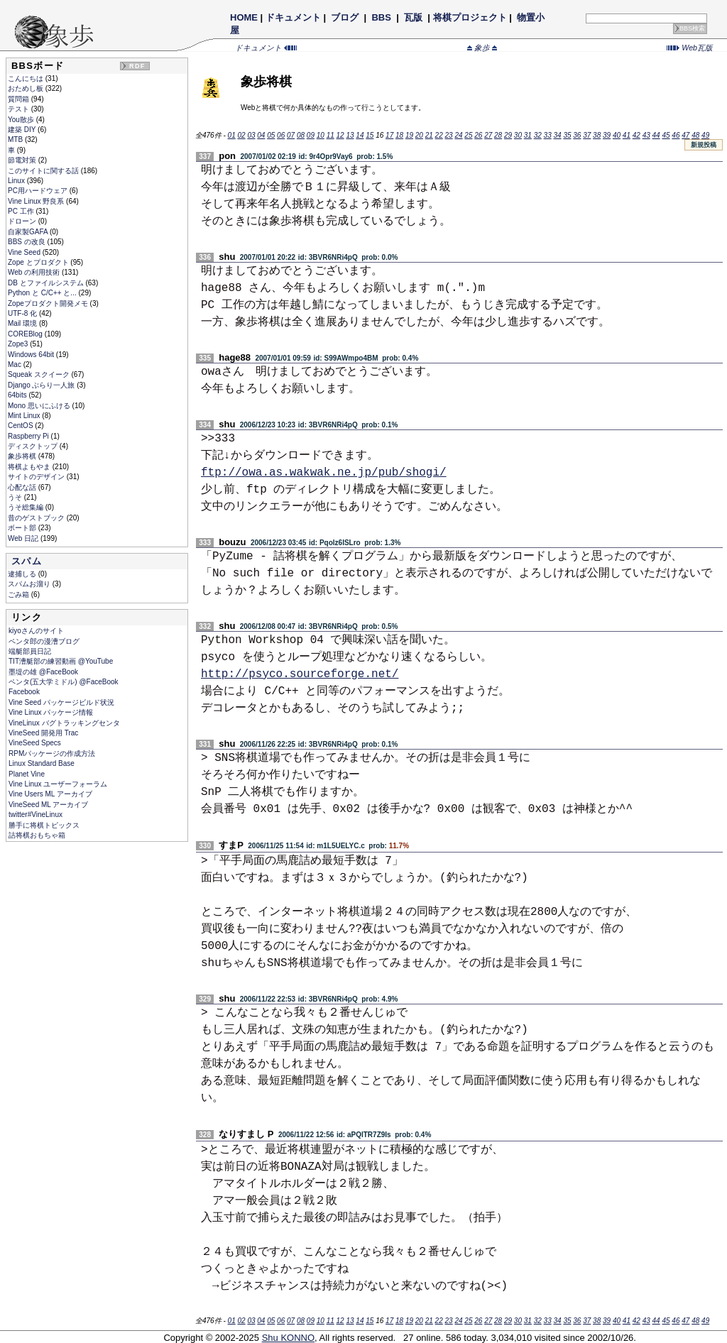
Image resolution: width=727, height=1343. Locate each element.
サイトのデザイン (37, 477)
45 (665, 135)
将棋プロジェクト (470, 17)
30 (518, 135)
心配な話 (23, 487)
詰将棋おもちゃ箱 (37, 835)
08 (301, 135)
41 (626, 135)
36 (577, 135)
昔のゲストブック (37, 518)
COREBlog (26, 334)
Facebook (24, 692)
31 (528, 135)
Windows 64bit (32, 354)
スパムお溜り (30, 584)
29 (508, 135)
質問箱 (19, 99)
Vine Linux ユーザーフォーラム (58, 784)
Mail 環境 (23, 323)
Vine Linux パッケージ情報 (51, 712)
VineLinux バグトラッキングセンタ (64, 723)
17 (389, 135)
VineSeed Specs (35, 743)
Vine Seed (25, 252)
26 (478, 135)
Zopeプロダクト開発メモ (49, 303)
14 (360, 135)
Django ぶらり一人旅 (42, 385)
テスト (19, 109)
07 (291, 135)
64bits (18, 395)
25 (468, 135)
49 (705, 135)
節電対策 (23, 160)
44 (656, 135)
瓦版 (413, 17)
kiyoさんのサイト (36, 631)
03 (251, 135)
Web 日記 (24, 538)
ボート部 (23, 528)
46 (675, 135)
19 (409, 135)
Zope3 (19, 344)
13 (350, 135)
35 (567, 135)
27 (488, 135)
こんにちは (26, 78)
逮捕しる (23, 574)
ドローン (23, 221)
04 (261, 135)
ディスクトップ (34, 446)
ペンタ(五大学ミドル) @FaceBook (64, 682)
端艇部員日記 (30, 651)
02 (241, 135)
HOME (244, 17)
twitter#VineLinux (35, 814)
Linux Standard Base (42, 763)
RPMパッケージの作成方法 (52, 753)
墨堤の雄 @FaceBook (43, 672)
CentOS (21, 425)
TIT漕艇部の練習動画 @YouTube (61, 661)
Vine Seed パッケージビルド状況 (61, 702)
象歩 (482, 47)
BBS (381, 17)
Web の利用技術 (35, 272)
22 (439, 135)
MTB (16, 139)
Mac (15, 364)
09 (311, 135)
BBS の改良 (28, 242)
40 (617, 135)
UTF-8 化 (23, 313)
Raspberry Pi (29, 436)
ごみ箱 (19, 594)
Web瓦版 (690, 47)
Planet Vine (27, 774)
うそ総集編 (26, 507)
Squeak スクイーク (39, 374)
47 (685, 135)
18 (399, 135)
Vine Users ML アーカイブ (50, 794)
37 (587, 135)
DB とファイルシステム (46, 283)
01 (232, 135)
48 (695, 135)
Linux (17, 181)
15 (369, 135)
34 (557, 135)
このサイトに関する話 (44, 171)
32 (538, 135)
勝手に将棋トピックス (44, 825)
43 (646, 135)
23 (449, 135)
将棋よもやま (30, 467)
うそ (16, 497)
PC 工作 (21, 211)
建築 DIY (23, 129)
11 (330, 135)
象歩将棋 (23, 456)
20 (419, 135)
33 (548, 135)
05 (271, 135)
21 (429, 135)
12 (340, 135)
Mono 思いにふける (40, 406)
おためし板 (26, 88)
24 (458, 135)
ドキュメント (293, 17)
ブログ (345, 17)
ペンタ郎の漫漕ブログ (44, 641)
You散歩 (22, 120)
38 (597, 135)
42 (636, 135)
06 (281, 135)
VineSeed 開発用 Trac (43, 733)
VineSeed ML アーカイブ (48, 804)
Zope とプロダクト (39, 262)
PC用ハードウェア (39, 190)
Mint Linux (25, 416)
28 (498, 135)
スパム (26, 561)
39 (607, 135)
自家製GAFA (29, 232)
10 (320, 135)
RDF (137, 66)
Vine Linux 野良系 (37, 201)
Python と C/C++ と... (43, 293)
